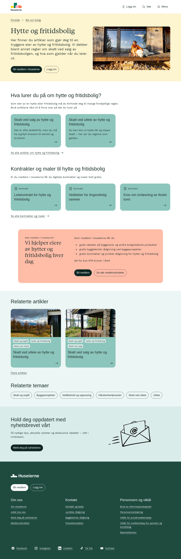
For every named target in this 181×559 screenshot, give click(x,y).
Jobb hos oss (18, 512)
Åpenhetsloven (128, 532)
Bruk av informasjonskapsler (136, 506)
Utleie (156, 395)
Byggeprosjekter (45, 395)
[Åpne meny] (162, 6)
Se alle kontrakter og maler (28, 215)
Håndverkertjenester (110, 395)
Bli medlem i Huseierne (26, 69)
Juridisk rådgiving (75, 512)
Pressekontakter (74, 523)
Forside (15, 19)
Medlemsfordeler (20, 523)
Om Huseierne (18, 506)
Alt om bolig (33, 19)
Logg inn (52, 69)
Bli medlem (83, 272)
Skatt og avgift (21, 395)
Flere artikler (19, 372)
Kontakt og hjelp (74, 506)
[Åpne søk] (146, 6)
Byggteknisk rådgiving (77, 517)
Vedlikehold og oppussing (76, 395)
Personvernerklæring (131, 512)
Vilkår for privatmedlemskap (135, 517)
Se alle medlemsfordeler (110, 272)
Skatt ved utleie (137, 395)
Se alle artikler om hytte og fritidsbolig (35, 152)
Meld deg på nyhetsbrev (27, 447)
